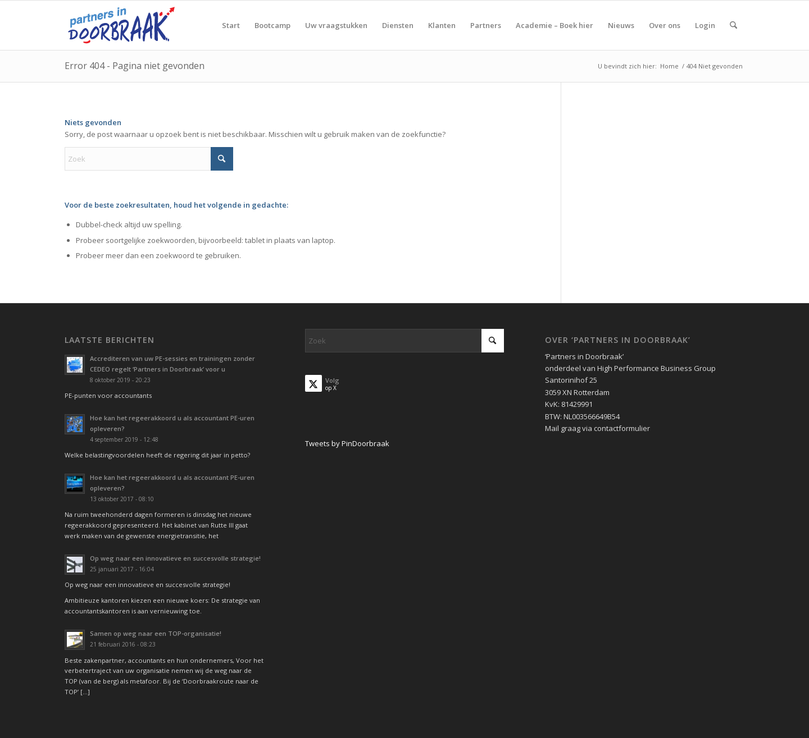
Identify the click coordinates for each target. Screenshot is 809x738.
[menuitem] (231, 25)
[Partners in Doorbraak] (121, 25)
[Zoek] (733, 25)
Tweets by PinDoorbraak (347, 443)
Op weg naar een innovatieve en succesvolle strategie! (175, 558)
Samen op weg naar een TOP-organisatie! (155, 633)
